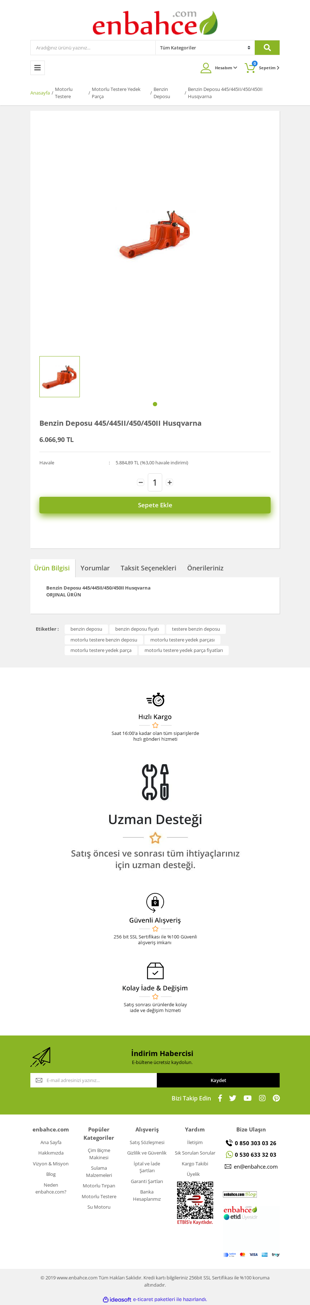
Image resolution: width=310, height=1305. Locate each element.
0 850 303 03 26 (255, 1143)
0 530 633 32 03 (255, 1154)
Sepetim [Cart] (266, 65)
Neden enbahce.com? (50, 1188)
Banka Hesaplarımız (147, 1195)
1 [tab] (155, 404)
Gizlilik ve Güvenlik (147, 1152)
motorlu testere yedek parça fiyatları (184, 650)
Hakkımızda (51, 1152)
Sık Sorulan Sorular (195, 1152)
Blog (51, 1174)
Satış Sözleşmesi (147, 1142)
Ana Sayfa (50, 1142)
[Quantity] (155, 482)
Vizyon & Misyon (51, 1163)
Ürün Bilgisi (52, 568)
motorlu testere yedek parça (101, 650)
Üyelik (193, 1174)
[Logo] (155, 22)
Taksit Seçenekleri (148, 568)
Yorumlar (95, 568)
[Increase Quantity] (169, 482)
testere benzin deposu (196, 629)
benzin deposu (86, 629)
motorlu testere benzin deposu (103, 639)
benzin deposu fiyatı (137, 629)
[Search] (93, 47)
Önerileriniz (205, 568)
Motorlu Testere (99, 1196)
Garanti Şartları (147, 1181)
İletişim (195, 1142)
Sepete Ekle (155, 505)
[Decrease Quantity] (140, 482)
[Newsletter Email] (93, 1080)
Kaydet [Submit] (218, 1080)
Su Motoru (99, 1207)
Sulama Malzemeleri (99, 1171)
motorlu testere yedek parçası (182, 639)
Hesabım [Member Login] (226, 67)
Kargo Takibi (195, 1163)
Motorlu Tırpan (99, 1185)
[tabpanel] (59, 376)
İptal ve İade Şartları (147, 1167)
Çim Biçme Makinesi (99, 1154)
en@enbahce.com (256, 1166)
